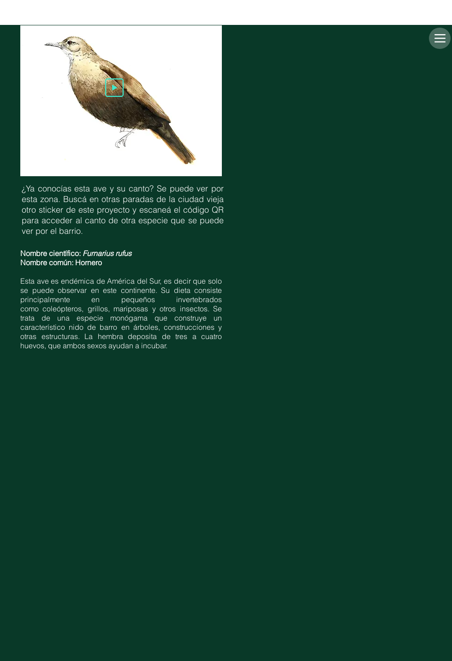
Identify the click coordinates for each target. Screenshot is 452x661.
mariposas (130, 308)
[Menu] (440, 38)
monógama (129, 317)
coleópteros (62, 308)
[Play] (114, 87)
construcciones (189, 327)
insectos (194, 308)
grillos (98, 308)
